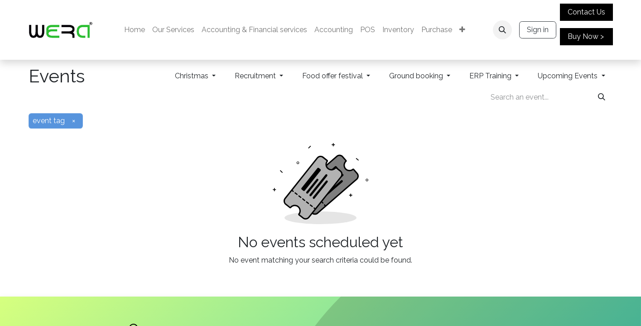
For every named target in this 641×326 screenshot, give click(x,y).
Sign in (538, 29)
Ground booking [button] (417, 76)
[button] (502, 29)
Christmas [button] (192, 76)
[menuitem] (134, 30)
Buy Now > (586, 36)
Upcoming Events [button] (568, 76)
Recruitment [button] (256, 76)
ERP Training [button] (491, 76)
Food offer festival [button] (333, 76)
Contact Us (586, 12)
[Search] (601, 97)
